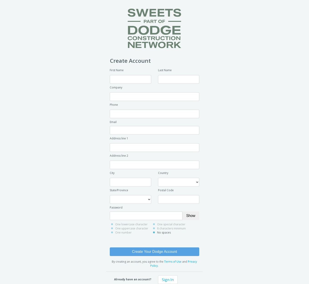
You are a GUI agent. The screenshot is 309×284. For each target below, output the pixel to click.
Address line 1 (119, 138)
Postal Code (166, 190)
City (112, 173)
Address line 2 (119, 156)
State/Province (119, 190)
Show (190, 216)
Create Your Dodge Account (154, 252)
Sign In (168, 279)
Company (116, 87)
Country (163, 173)
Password (116, 207)
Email (113, 122)
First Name (117, 70)
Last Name (165, 70)
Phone (114, 105)
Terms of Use (172, 262)
